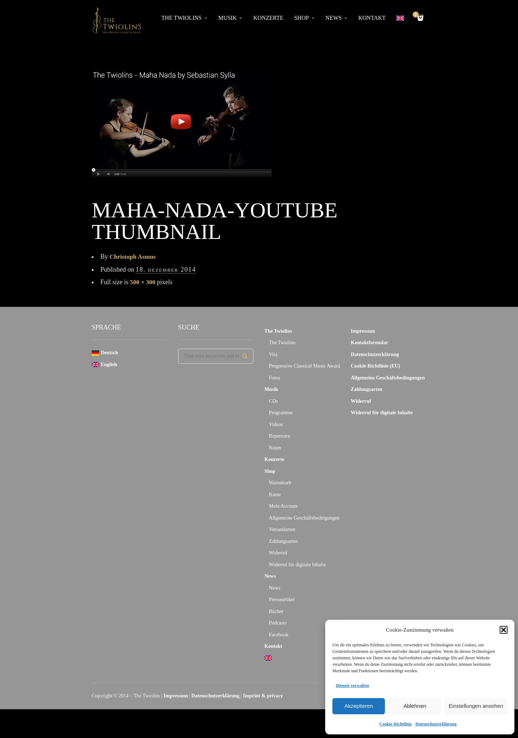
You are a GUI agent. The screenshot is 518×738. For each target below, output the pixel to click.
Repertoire (279, 436)
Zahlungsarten (283, 541)
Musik (227, 18)
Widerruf (278, 552)
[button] (503, 629)
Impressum (363, 331)
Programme (280, 412)
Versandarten (282, 529)
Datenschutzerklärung (436, 724)
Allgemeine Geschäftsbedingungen (304, 518)
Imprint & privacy (263, 695)
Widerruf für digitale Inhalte (297, 564)
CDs (273, 401)
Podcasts (278, 623)
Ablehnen (414, 706)
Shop (301, 18)
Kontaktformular (369, 342)
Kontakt (372, 18)
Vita (273, 354)
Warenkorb (280, 482)
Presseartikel (282, 599)
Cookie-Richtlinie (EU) (375, 366)
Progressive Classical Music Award (304, 366)
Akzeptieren (358, 706)
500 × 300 (143, 282)
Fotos (274, 377)
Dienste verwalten (352, 685)
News (334, 18)
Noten (275, 448)
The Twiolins (182, 18)
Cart (417, 15)
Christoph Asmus (134, 256)
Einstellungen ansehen (476, 706)
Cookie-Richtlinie (396, 724)
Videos (276, 424)
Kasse (275, 494)
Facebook (278, 634)
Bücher (276, 611)
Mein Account (283, 506)
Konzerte (268, 18)
